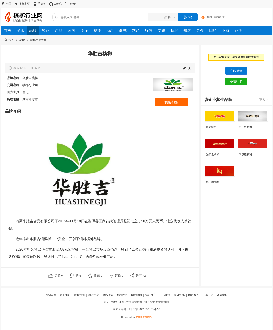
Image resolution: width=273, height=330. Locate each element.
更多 (263, 99)
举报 (78, 275)
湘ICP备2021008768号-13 (144, 309)
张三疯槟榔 (245, 127)
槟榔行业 (219, 17)
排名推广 (150, 295)
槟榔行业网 (117, 302)
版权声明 (122, 295)
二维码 (58, 3)
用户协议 (93, 295)
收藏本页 (24, 3)
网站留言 (193, 295)
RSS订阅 (208, 295)
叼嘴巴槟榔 (245, 154)
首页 (11, 40)
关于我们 (65, 295)
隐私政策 (108, 295)
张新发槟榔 (212, 154)
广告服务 (165, 295)
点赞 (58, 275)
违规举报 (222, 295)
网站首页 (50, 295)
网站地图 (136, 295)
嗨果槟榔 (211, 127)
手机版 (42, 3)
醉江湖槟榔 (212, 182)
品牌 (22, 40)
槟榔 (209, 17)
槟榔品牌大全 (38, 40)
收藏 (98, 275)
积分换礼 (179, 295)
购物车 (74, 3)
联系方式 (79, 295)
